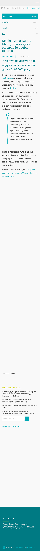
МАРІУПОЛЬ (6, 373)
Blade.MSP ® (19, 547)
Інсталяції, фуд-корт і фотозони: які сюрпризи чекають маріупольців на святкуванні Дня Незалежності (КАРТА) (19, 394)
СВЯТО (13, 373)
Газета (17, 524)
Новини (11, 524)
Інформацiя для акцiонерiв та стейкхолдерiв (18, 528)
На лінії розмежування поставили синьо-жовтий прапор (19, 406)
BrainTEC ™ (31, 547)
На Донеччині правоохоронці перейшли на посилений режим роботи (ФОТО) (17, 400)
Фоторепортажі (29, 526)
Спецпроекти (25, 524)
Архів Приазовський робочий (13, 526)
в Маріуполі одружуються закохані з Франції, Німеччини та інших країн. (20, 172)
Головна (5, 524)
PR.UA (13, 88)
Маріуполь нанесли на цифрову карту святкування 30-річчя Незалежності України (18, 412)
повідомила (7, 78)
